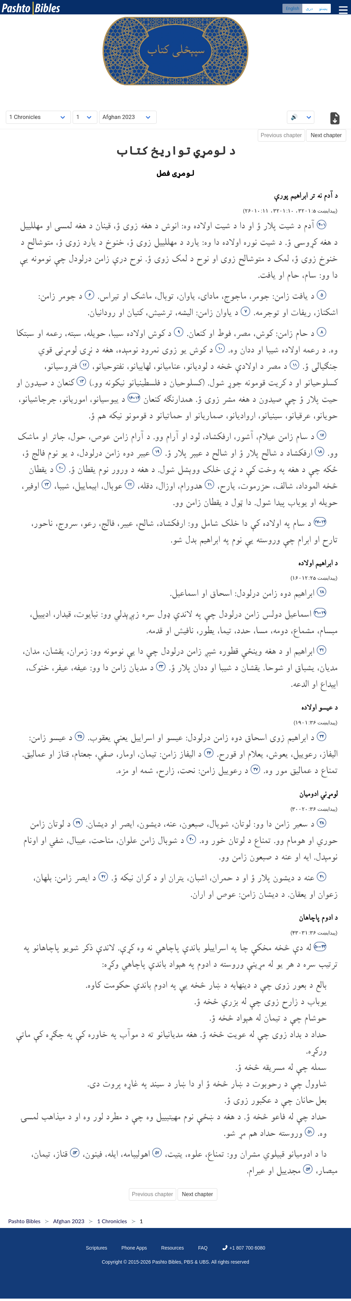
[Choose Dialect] (128, 117)
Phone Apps (134, 1248)
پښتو (323, 8)
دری (309, 8)
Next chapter (326, 135)
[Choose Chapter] (85, 117)
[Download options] (335, 119)
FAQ (203, 1248)
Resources (172, 1248)
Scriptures (96, 1248)
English (292, 8)
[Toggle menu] (342, 10)
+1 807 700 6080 (243, 1248)
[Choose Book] (38, 117)
